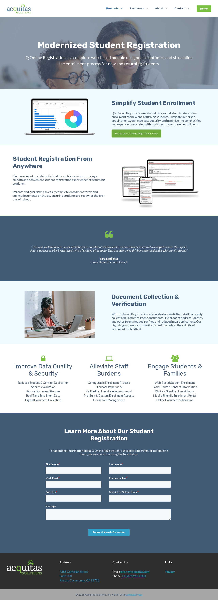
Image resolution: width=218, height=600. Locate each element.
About (163, 8)
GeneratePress (134, 594)
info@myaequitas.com (134, 571)
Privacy (170, 571)
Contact (184, 8)
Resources (141, 8)
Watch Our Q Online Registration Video (136, 133)
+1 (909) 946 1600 (134, 576)
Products (116, 8)
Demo (204, 8)
